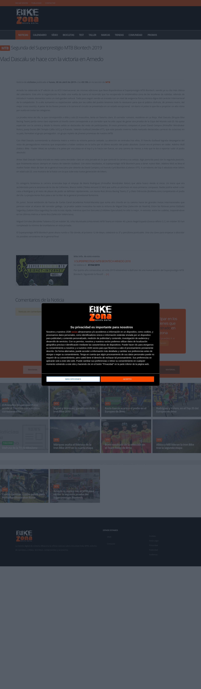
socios (74, 332)
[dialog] (100, 344)
